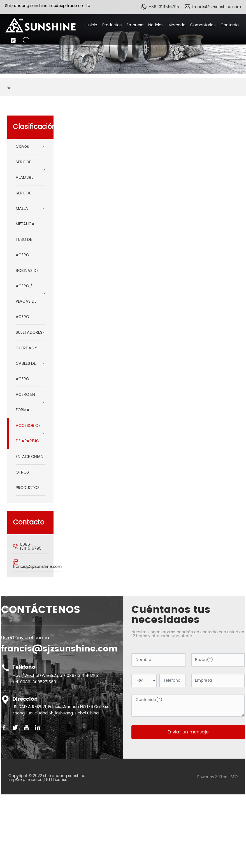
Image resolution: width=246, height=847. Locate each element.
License (60, 780)
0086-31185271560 (38, 682)
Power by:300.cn (212, 777)
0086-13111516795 (30, 546)
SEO (234, 777)
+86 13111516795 (163, 7)
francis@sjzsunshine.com (216, 7)
